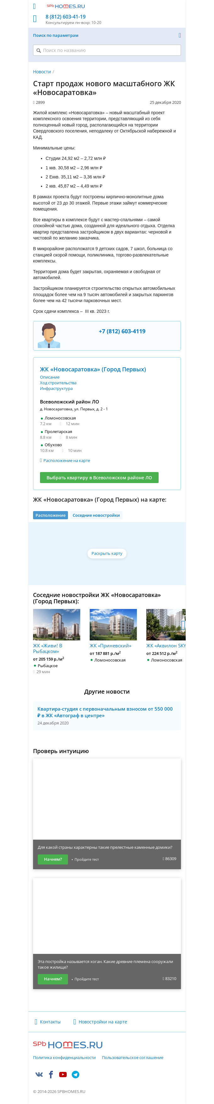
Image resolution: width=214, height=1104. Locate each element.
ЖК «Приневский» (113, 628)
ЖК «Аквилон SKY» (170, 628)
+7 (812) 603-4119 (122, 331)
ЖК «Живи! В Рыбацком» (56, 631)
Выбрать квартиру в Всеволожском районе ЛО (99, 478)
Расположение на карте (66, 460)
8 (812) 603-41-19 (66, 17)
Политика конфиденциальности (64, 1057)
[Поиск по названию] (107, 50)
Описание (49, 377)
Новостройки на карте (103, 1022)
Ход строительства (58, 383)
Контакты (50, 1022)
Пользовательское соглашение (132, 1057)
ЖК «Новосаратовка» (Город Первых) (93, 369)
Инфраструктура (56, 388)
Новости (42, 72)
